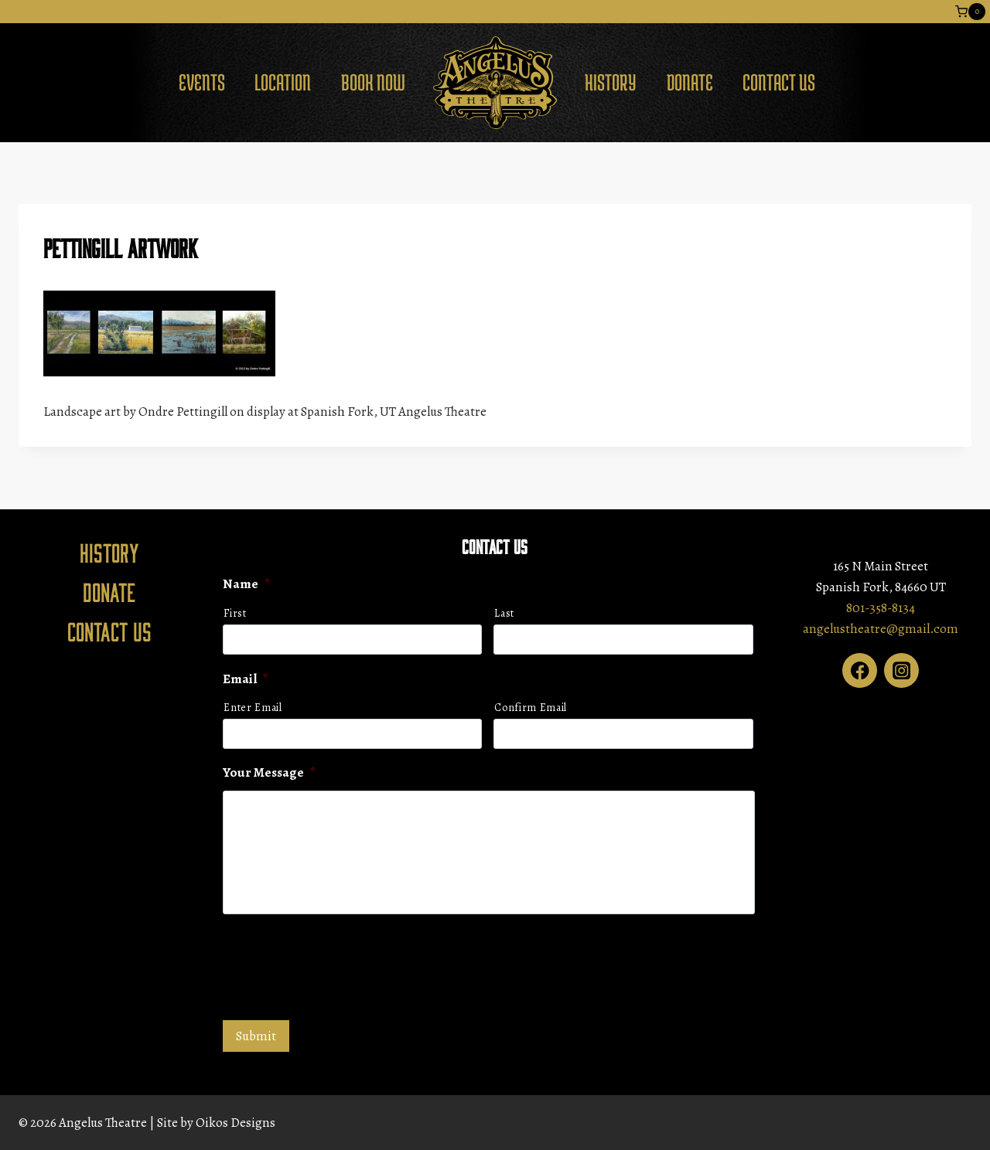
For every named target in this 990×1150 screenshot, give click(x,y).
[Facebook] (860, 670)
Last (504, 613)
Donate (690, 82)
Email (245, 679)
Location (282, 82)
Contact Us (778, 82)
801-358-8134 (880, 608)
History (611, 82)
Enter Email (253, 707)
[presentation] (340, 965)
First (235, 613)
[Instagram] (901, 670)
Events (202, 82)
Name (246, 584)
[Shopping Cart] (970, 11)
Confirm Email (530, 707)
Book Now (373, 82)
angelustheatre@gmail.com (880, 629)
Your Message (269, 772)
